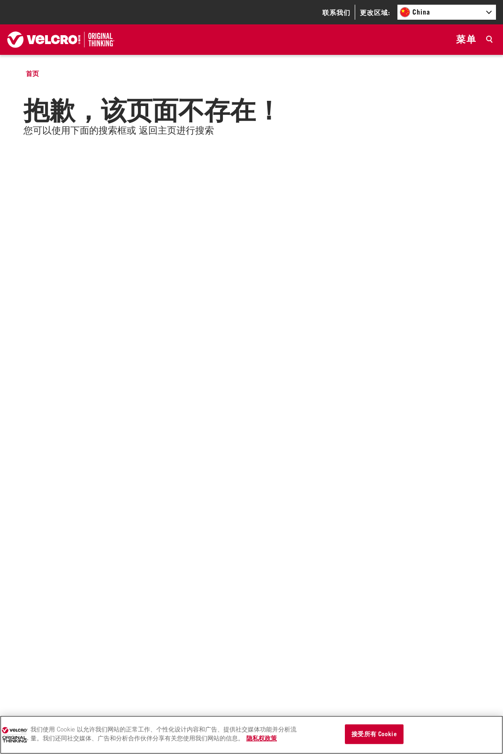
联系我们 (336, 12)
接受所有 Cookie (373, 734)
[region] (251, 735)
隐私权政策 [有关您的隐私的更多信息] (261, 738)
